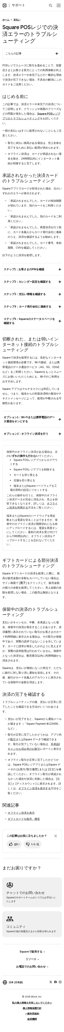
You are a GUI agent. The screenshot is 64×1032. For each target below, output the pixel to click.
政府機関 (32, 1019)
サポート (18, 5)
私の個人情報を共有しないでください (32, 1002)
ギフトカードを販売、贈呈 (24, 819)
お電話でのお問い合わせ (32, 966)
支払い (16, 19)
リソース (32, 959)
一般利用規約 (32, 1013)
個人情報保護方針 (32, 1008)
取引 (13, 739)
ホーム (5, 19)
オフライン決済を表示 (21, 812)
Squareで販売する (32, 951)
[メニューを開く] (59, 5)
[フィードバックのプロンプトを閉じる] (56, 836)
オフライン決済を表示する (34, 788)
